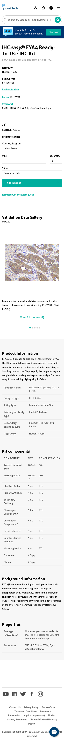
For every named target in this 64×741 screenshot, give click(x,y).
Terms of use (48, 707)
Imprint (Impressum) (34, 715)
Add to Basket (14, 182)
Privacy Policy (31, 707)
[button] (54, 732)
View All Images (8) (32, 317)
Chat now (54, 32)
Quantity (55, 155)
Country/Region (11, 143)
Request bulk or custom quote (20, 194)
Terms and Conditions (26, 711)
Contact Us (14, 707)
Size (4, 155)
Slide (5, 168)
